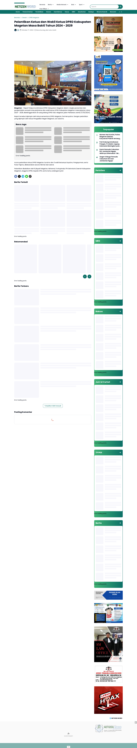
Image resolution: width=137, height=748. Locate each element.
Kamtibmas (58, 12)
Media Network (62, 5)
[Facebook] (15, 176)
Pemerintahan (28, 12)
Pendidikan (39, 12)
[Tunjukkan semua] (120, 170)
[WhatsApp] (26, 176)
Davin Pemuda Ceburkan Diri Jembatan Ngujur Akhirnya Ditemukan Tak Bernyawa (109, 151)
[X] (19, 176)
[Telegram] (23, 176)
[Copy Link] (30, 176)
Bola (73, 5)
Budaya (91, 12)
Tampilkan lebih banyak (53, 406)
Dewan (48, 12)
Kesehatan (82, 12)
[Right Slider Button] (121, 12)
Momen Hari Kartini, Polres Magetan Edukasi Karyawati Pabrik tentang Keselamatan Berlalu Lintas (110, 137)
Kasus (67, 12)
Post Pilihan (44, 9)
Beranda (42, 5)
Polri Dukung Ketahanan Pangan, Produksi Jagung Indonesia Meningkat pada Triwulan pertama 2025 (110, 144)
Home (18, 12)
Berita (51, 5)
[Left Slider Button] (85, 276)
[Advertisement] (52, 47)
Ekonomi (113, 12)
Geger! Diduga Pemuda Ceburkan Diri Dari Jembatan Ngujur (109, 159)
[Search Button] (121, 7)
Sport (82, 5)
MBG (73, 12)
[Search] (104, 7)
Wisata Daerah (102, 12)
